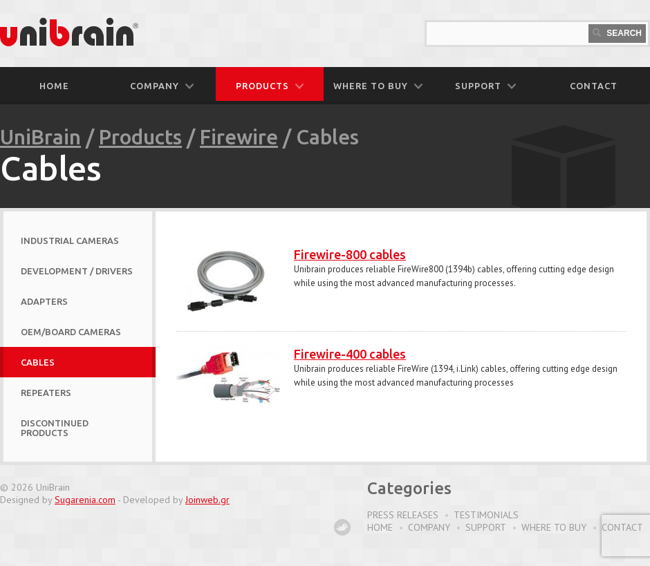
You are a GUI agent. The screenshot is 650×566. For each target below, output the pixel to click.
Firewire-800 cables (350, 254)
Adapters (44, 301)
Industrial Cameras (70, 240)
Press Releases (402, 515)
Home (54, 86)
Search (617, 33)
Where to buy (553, 527)
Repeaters (46, 392)
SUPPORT (485, 86)
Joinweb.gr (207, 499)
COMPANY (162, 86)
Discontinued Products (55, 427)
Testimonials (486, 515)
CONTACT (594, 86)
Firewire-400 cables (350, 354)
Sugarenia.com (85, 499)
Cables (38, 362)
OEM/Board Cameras (71, 332)
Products (140, 137)
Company (429, 527)
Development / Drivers (77, 271)
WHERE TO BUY (378, 86)
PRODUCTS (270, 86)
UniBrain (40, 137)
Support (485, 527)
